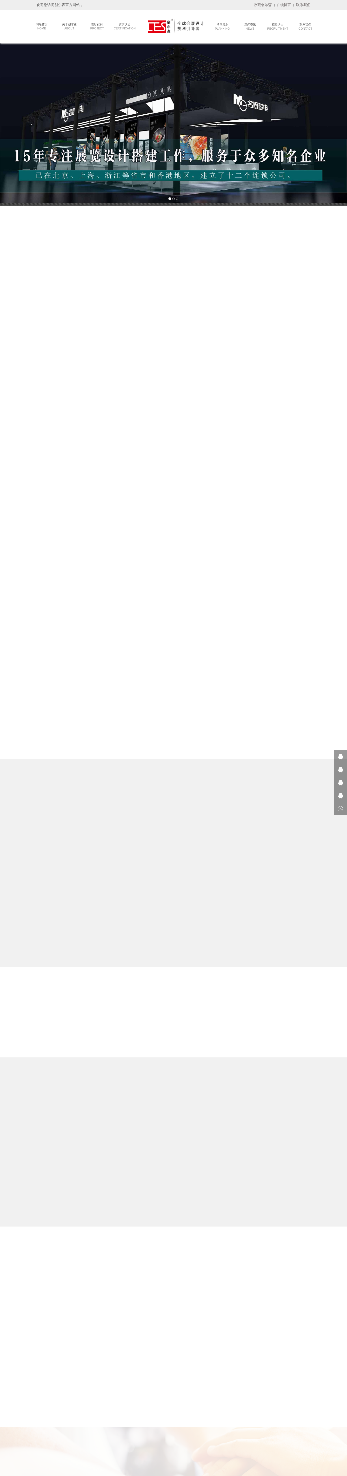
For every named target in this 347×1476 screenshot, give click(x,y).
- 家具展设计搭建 (118, 1391)
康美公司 (66, 1451)
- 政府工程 (78, 1391)
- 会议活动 (78, 1379)
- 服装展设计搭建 (118, 1379)
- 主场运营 (78, 1385)
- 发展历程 (44, 1385)
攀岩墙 (273, 1451)
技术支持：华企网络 (227, 1471)
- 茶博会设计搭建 (118, 1397)
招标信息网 (121, 1451)
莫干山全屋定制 (166, 1451)
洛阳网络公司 (83, 1451)
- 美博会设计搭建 (118, 1415)
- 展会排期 (147, 1385)
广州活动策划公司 (190, 1451)
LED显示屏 (287, 1451)
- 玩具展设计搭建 (118, 1403)
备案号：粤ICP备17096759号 (194, 1471)
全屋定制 (224, 1451)
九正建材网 (304, 1451)
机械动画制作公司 (142, 1451)
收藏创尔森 (263, 5)
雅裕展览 (210, 1451)
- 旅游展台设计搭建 (119, 1427)
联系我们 (303, 5)
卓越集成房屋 (241, 1451)
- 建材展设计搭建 (118, 1385)
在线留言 (284, 5)
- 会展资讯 (147, 1397)
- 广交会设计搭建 (118, 1409)
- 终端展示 (78, 1403)
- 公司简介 (44, 1379)
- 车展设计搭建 (116, 1433)
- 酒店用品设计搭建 (119, 1421)
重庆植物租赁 (103, 1451)
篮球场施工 (259, 1451)
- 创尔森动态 (148, 1391)
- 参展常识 (147, 1379)
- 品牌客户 (78, 1397)
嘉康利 (53, 1451)
